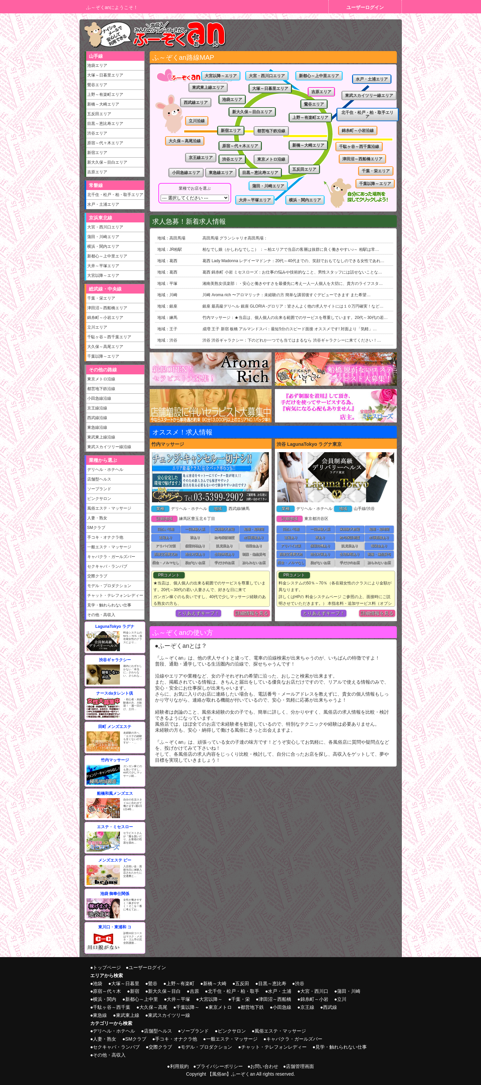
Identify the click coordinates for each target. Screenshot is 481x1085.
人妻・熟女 (97, 518)
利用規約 (179, 1066)
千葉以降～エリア (103, 356)
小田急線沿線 (99, 398)
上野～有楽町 (180, 983)
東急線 (100, 1015)
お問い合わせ (264, 1066)
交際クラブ (97, 576)
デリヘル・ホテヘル (105, 469)
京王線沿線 (97, 408)
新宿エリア (97, 152)
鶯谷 (152, 983)
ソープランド (99, 489)
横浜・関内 (104, 999)
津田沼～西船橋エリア (107, 308)
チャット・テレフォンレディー (115, 595)
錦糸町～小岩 (314, 999)
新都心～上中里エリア (107, 256)
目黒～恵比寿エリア (105, 123)
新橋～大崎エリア (103, 104)
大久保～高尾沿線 (185, 141)
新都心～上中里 (141, 999)
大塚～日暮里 (125, 983)
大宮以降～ (210, 999)
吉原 (194, 991)
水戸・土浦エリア (103, 204)
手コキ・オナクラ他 (105, 537)
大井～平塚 (178, 999)
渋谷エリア (97, 133)
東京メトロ (220, 1007)
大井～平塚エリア (103, 265)
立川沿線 (197, 121)
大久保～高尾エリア (105, 346)
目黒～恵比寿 (272, 983)
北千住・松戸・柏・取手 (233, 991)
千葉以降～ (187, 1007)
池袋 (97, 983)
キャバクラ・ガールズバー (111, 556)
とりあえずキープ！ (198, 613)
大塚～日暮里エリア (105, 75)
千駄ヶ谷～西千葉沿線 (359, 146)
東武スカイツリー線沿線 (109, 446)
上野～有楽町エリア (105, 94)
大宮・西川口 (314, 991)
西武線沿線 (97, 417)
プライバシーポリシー (219, 1066)
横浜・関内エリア (103, 246)
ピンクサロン (99, 498)
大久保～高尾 (153, 1007)
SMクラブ (96, 527)
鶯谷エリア (97, 84)
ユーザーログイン (365, 7)
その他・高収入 (101, 614)
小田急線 (282, 1007)
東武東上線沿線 (101, 437)
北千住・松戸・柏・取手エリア (115, 194)
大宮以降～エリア (103, 275)
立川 (341, 999)
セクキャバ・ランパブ (107, 566)
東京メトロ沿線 (101, 379)
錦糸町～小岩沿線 (358, 130)
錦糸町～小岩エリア (105, 317)
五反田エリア (99, 114)
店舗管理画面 (300, 1066)
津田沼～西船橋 (275, 999)
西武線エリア (196, 102)
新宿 (134, 991)
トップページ (107, 967)
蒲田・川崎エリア (103, 236)
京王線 (307, 1007)
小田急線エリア (186, 172)
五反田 (242, 983)
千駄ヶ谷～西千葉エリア (109, 337)
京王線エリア (201, 157)
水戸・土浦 (279, 991)
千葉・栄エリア (101, 298)
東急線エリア (221, 172)
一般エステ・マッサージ (109, 547)
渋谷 (299, 983)
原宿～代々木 (107, 991)
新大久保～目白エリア (107, 162)
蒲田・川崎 (348, 991)
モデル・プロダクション (109, 585)
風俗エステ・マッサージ (109, 508)
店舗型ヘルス (99, 479)
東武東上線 (127, 1015)
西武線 (330, 1007)
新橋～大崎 (214, 983)
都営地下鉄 (252, 1007)
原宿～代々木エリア (105, 143)
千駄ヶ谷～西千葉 (111, 1007)
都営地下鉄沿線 (101, 388)
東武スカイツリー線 (169, 1015)
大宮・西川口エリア (105, 227)
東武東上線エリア (208, 87)
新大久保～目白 (164, 991)
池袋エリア (97, 65)
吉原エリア (97, 172)
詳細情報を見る (251, 613)
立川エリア (97, 327)
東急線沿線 (97, 427)
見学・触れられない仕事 (109, 605)
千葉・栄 (240, 999)
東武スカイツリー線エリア (369, 95)
